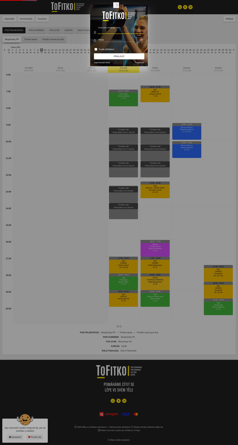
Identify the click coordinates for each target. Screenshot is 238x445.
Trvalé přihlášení (106, 49)
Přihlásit (119, 56)
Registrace (139, 62)
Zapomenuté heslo (102, 62)
